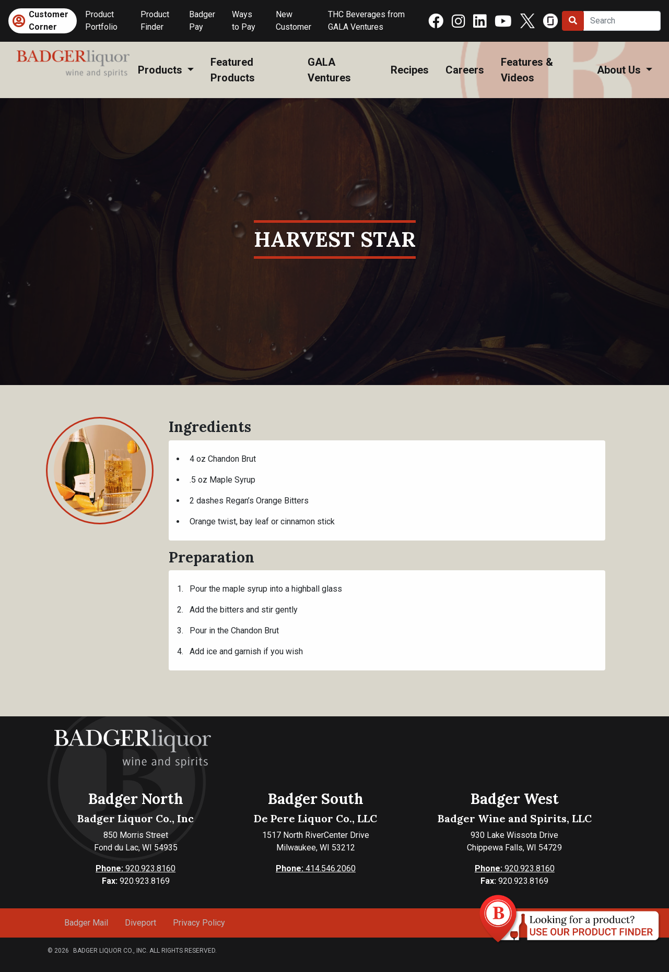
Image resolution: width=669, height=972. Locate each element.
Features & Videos (527, 70)
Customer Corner (48, 20)
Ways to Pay (243, 20)
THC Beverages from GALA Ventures (366, 20)
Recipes (410, 70)
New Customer (293, 20)
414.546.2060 (316, 868)
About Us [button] (620, 70)
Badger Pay (202, 20)
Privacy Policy (199, 923)
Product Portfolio (101, 20)
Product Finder (154, 20)
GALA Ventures (329, 70)
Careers (464, 70)
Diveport (140, 923)
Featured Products (232, 70)
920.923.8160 (135, 868)
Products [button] (161, 70)
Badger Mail (86, 923)
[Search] (622, 21)
